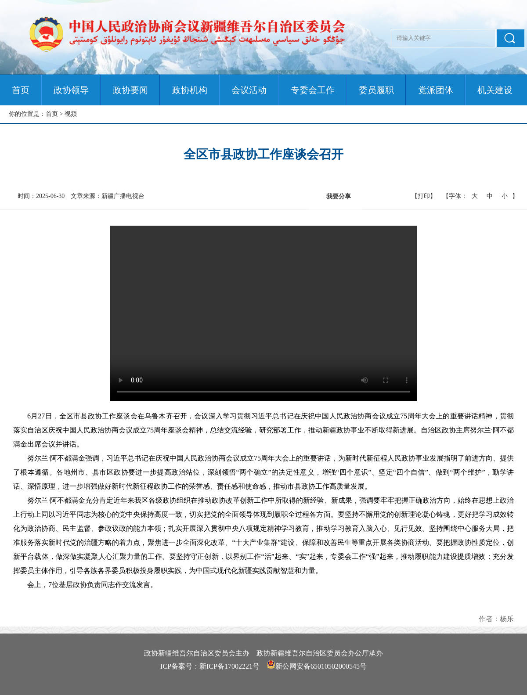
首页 (20, 90)
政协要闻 (130, 90)
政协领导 (71, 90)
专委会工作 (313, 90)
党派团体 (435, 90)
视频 (71, 114)
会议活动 (249, 90)
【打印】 (423, 196)
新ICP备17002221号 (229, 666)
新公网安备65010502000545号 (321, 666)
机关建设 (495, 90)
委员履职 (376, 90)
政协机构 (189, 90)
